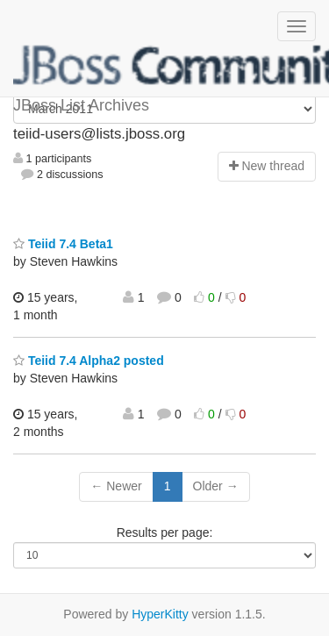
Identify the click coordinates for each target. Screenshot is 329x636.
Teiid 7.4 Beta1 (63, 244)
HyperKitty (160, 614)
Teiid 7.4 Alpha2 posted (88, 361)
